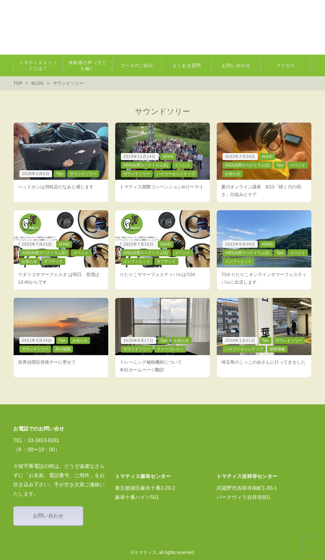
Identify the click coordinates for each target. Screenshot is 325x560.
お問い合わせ (48, 515)
